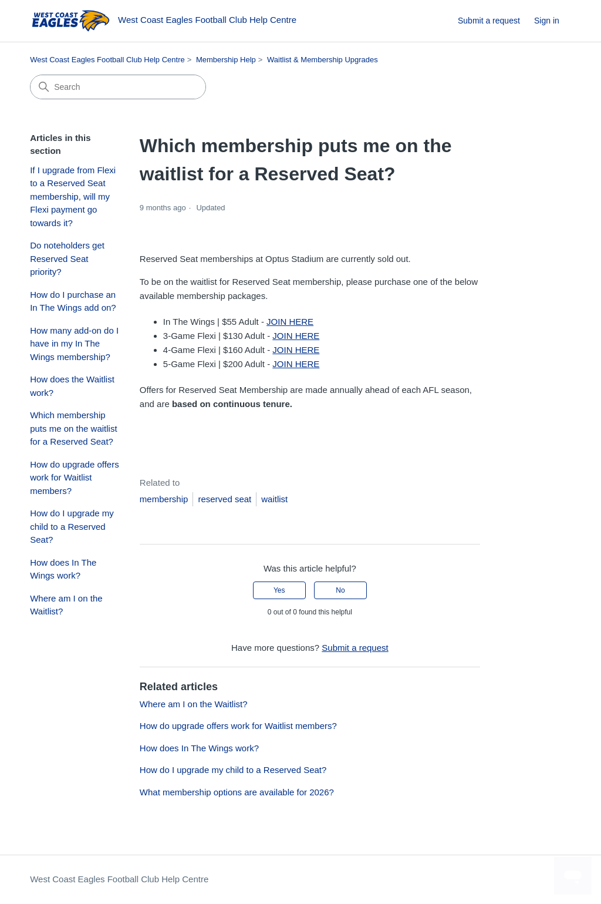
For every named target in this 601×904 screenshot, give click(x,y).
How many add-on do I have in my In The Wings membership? (74, 343)
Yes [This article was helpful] (279, 590)
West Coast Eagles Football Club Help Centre (107, 59)
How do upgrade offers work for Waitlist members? (74, 477)
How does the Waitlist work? (72, 386)
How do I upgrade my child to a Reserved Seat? (72, 526)
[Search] (118, 87)
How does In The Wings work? (63, 569)
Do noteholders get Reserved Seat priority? (67, 258)
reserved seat (224, 499)
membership (164, 499)
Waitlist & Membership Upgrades (322, 59)
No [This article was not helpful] (340, 590)
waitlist (274, 499)
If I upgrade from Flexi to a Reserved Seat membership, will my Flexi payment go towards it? (73, 196)
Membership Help (226, 59)
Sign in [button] (546, 20)
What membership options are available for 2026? (237, 792)
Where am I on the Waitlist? (66, 605)
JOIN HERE (289, 322)
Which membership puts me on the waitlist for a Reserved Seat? (73, 428)
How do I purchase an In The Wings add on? (73, 301)
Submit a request (489, 20)
